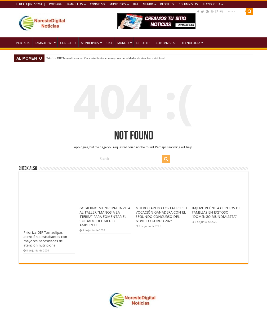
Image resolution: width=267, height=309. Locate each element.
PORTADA (55, 4)
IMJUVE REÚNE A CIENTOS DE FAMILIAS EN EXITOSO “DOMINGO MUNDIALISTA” (216, 212)
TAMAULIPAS (74, 4)
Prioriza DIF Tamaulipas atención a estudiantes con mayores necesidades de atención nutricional (105, 58)
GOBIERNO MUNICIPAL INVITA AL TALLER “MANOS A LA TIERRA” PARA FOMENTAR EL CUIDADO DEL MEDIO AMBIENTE (105, 216)
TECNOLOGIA (211, 4)
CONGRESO (97, 4)
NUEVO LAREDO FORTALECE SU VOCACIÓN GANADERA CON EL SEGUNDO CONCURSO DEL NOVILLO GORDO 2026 (161, 214)
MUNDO (148, 4)
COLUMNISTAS (188, 4)
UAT (135, 4)
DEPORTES (167, 4)
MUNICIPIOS (118, 4)
